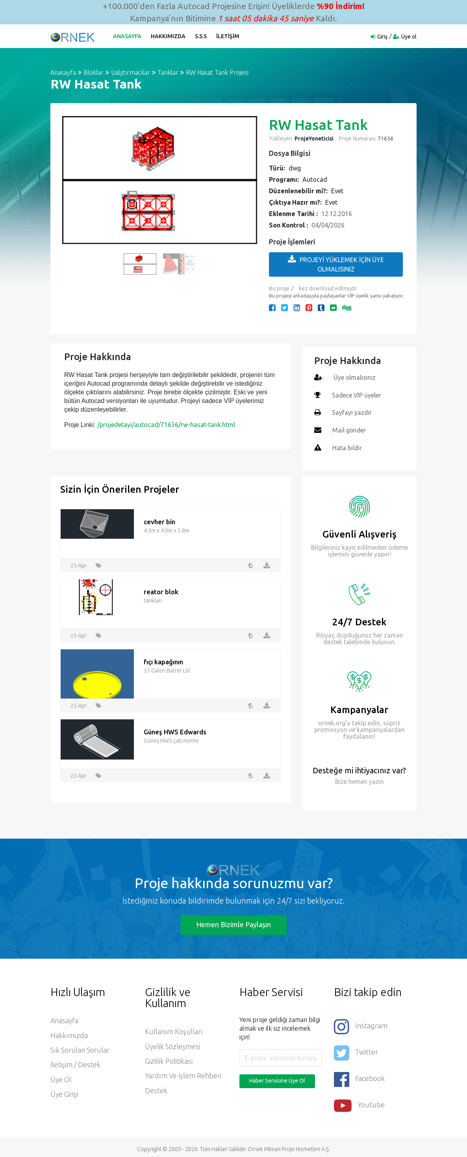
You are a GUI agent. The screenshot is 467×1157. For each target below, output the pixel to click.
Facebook (359, 1076)
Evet (337, 190)
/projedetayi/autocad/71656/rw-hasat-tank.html (166, 424)
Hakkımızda (168, 36)
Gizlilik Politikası (169, 1061)
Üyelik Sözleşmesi (172, 1046)
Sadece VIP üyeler (357, 394)
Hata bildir (347, 446)
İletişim (228, 36)
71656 (384, 138)
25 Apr (78, 564)
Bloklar (93, 72)
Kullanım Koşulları (174, 1031)
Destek (156, 1090)
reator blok (161, 590)
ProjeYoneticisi (314, 138)
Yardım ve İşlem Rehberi (183, 1075)
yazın (375, 780)
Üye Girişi (64, 1094)
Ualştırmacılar (130, 72)
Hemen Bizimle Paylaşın (233, 923)
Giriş (382, 36)
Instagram (360, 1025)
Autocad (314, 179)
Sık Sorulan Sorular (79, 1049)
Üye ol (409, 36)
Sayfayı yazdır (352, 412)
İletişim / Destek (75, 1064)
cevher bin (159, 520)
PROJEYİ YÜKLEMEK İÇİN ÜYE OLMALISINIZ (336, 264)
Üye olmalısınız (355, 377)
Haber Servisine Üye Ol (277, 1079)
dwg (295, 168)
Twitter (356, 1050)
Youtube (359, 1102)
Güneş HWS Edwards (175, 730)
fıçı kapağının (163, 660)
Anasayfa (127, 36)
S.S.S (201, 36)
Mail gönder (349, 429)
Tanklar (168, 72)
